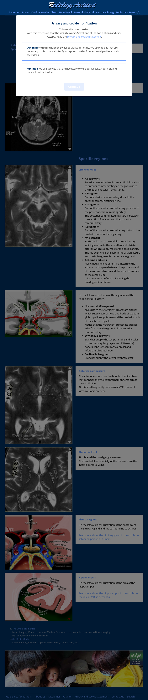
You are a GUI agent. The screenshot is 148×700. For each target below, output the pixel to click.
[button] (74, 52)
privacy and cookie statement (84, 36)
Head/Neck (66, 12)
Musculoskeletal (84, 12)
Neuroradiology (104, 12)
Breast (26, 12)
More (132, 12)
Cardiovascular (40, 12)
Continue (74, 86)
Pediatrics (122, 12)
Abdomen (14, 12)
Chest (54, 12)
